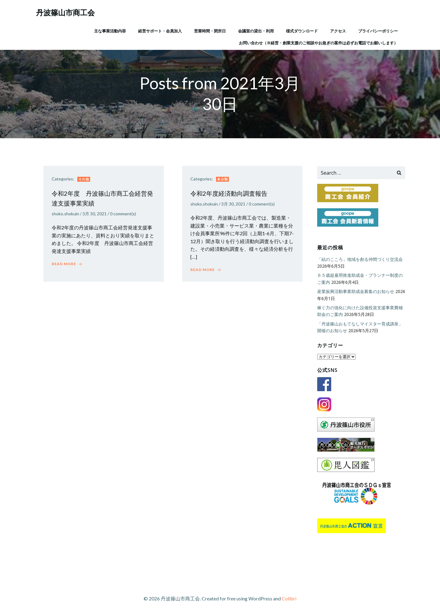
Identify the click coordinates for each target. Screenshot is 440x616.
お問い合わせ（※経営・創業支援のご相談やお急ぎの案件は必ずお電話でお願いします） (318, 42)
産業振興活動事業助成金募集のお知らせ (355, 292)
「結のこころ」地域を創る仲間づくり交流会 (359, 259)
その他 (84, 180)
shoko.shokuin (66, 215)
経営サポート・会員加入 (160, 30)
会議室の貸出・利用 (255, 30)
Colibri (289, 598)
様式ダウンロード (301, 30)
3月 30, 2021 (95, 215)
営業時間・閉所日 (210, 30)
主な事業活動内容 (110, 30)
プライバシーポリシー (378, 30)
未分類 (223, 180)
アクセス (338, 30)
